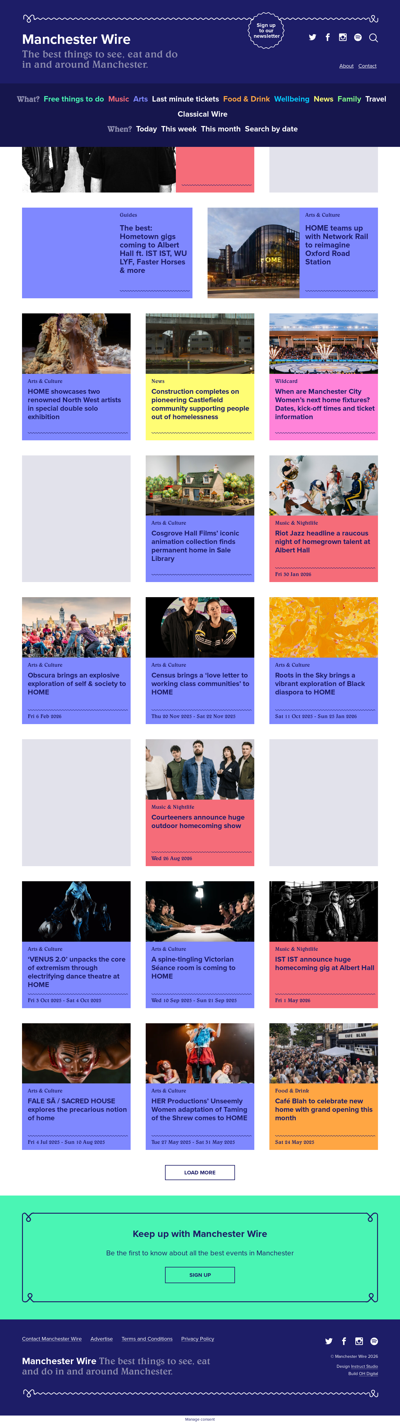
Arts (140, 99)
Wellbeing (292, 99)
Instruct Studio (364, 1366)
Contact (367, 66)
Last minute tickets (185, 99)
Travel (375, 99)
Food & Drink (246, 99)
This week (179, 129)
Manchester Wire (76, 39)
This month (221, 129)
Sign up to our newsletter (267, 30)
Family (349, 99)
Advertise (101, 1338)
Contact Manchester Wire (52, 1338)
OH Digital (368, 1373)
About (346, 66)
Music (118, 99)
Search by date (271, 129)
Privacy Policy (197, 1338)
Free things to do (74, 99)
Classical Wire (202, 114)
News (323, 99)
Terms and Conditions (147, 1338)
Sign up (200, 1275)
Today (146, 129)
